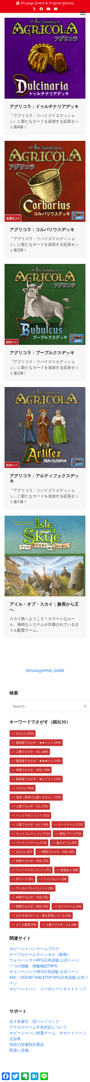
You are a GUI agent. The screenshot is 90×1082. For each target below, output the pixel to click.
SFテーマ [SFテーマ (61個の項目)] (25, 879)
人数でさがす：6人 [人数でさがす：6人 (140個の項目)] (32, 824)
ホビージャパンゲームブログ (34, 948)
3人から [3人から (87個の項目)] (24, 852)
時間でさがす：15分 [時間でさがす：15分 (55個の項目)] (32, 897)
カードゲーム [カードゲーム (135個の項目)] (70, 824)
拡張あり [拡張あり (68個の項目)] (69, 870)
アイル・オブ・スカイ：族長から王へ (44, 606)
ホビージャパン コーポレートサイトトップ (47, 988)
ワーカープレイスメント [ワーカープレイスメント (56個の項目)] (35, 888)
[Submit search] (85, 706)
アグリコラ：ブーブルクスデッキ (42, 352)
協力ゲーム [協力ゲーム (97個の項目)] (66, 843)
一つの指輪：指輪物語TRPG (33, 965)
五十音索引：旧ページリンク (34, 1021)
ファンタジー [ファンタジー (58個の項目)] (54, 879)
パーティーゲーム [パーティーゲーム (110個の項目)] (31, 843)
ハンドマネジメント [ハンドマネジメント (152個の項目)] (32, 815)
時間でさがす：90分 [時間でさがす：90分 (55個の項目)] (32, 906)
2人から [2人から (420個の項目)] (25, 733)
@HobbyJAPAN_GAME (45, 670)
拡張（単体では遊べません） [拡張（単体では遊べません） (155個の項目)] (38, 797)
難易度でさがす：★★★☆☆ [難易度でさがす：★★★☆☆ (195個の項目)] (38, 761)
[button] (82, 13)
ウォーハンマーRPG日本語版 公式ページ (44, 960)
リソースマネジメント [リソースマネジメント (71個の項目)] (33, 870)
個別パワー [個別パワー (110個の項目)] (70, 833)
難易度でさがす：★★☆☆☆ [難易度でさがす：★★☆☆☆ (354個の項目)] (38, 742)
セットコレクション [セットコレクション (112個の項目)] (32, 833)
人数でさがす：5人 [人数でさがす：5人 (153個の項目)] (32, 806)
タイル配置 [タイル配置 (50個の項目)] (26, 925)
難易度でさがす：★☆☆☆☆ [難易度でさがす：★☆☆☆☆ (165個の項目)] (38, 779)
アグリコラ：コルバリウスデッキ (42, 229)
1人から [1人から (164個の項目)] (25, 788)
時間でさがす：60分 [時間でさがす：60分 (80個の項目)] (58, 852)
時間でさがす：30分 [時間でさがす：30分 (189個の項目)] (33, 770)
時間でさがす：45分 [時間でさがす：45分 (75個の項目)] (32, 861)
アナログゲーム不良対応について (38, 1027)
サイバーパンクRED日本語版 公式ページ (44, 971)
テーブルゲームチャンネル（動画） (40, 954)
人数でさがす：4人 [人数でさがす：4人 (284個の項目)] (32, 752)
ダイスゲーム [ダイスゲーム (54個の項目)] (69, 906)
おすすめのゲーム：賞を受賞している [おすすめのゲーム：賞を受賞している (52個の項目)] (43, 915)
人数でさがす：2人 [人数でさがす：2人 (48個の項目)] (61, 925)
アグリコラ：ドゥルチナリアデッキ (44, 106)
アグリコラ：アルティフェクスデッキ (44, 478)
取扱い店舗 (19, 1050)
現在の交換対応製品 (26, 1044)
